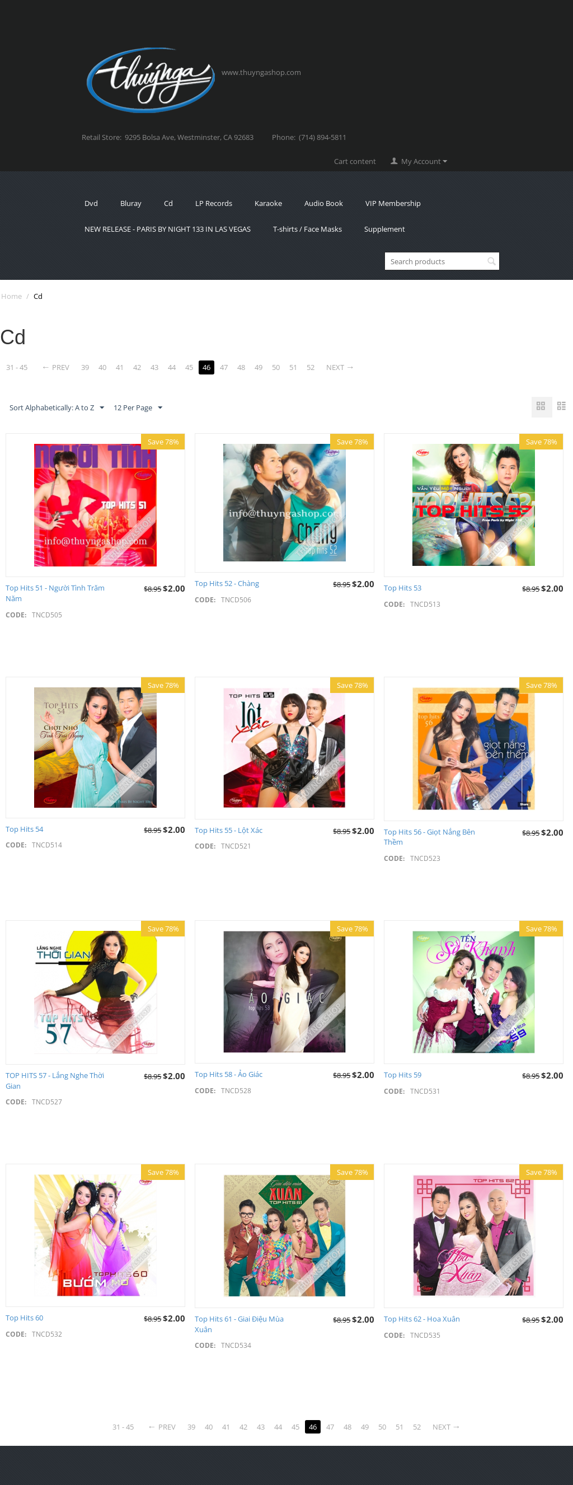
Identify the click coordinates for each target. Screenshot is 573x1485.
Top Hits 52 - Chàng (227, 583)
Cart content (355, 161)
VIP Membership (393, 203)
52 (310, 367)
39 (85, 367)
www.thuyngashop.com (261, 72)
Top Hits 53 (402, 588)
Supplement (384, 229)
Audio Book (323, 203)
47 (224, 367)
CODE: (16, 615)
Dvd (91, 203)
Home (11, 296)
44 (172, 367)
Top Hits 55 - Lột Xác (228, 830)
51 (293, 367)
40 (102, 367)
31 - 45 (16, 367)
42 (137, 367)
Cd (168, 203)
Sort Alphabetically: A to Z (57, 408)
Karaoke (268, 203)
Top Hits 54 (24, 829)
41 (120, 367)
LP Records (213, 203)
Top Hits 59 (402, 1075)
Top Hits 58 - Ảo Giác (228, 1074)
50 (276, 367)
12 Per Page (138, 408)
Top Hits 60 (24, 1318)
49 (258, 367)
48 (241, 367)
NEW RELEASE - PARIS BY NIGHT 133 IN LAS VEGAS (167, 229)
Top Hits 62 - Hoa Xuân (422, 1319)
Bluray (131, 203)
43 (154, 367)
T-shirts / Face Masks (307, 229)
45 (189, 367)
